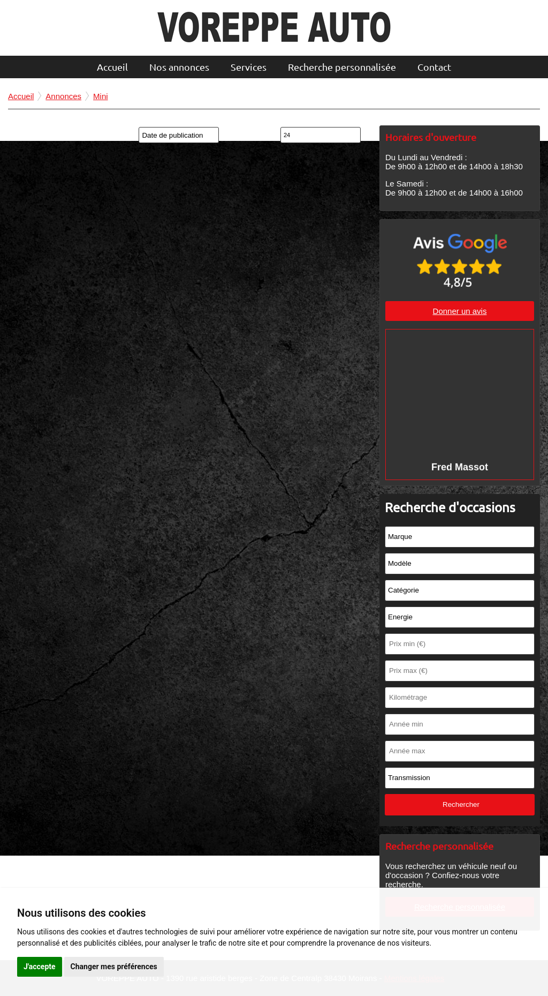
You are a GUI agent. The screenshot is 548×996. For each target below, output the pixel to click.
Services (249, 66)
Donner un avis (460, 311)
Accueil (112, 66)
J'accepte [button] (40, 966)
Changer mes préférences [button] (114, 966)
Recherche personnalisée (342, 66)
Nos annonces (179, 66)
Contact (434, 66)
